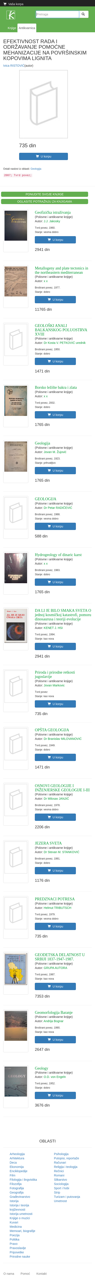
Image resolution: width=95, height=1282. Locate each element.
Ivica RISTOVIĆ (14, 65)
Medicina (16, 1226)
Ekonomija (17, 1167)
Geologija (36, 168)
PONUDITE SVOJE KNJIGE (45, 194)
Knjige (12, 28)
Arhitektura (17, 1158)
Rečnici (59, 1171)
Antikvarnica (27, 28)
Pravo (14, 1243)
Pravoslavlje (18, 1248)
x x (46, 281)
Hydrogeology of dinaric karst (58, 555)
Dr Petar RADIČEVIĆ (58, 507)
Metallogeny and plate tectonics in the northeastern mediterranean (61, 270)
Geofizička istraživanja (52, 212)
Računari (60, 1162)
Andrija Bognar (54, 1021)
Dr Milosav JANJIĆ (56, 798)
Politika (14, 1239)
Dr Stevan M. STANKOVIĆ (61, 852)
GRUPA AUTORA (55, 968)
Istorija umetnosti (21, 1214)
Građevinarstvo (20, 1196)
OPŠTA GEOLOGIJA (52, 730)
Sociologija (61, 1184)
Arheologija (17, 1154)
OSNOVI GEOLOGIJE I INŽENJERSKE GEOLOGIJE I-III (62, 788)
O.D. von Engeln (55, 1077)
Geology (41, 1068)
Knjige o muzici (20, 1218)
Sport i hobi (61, 1188)
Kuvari (14, 1222)
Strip (57, 1192)
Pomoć (25, 1273)
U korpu (43, 156)
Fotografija (17, 1188)
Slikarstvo (60, 1179)
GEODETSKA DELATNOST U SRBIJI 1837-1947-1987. (60, 957)
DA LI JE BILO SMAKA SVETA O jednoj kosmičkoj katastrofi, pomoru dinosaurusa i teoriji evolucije (63, 614)
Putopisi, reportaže (66, 1158)
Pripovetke (17, 1252)
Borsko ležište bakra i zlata (56, 387)
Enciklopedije (19, 1171)
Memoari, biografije (22, 1231)
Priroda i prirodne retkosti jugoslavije (55, 674)
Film (12, 1175)
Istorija (14, 1201)
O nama (8, 1273)
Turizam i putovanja (67, 1196)
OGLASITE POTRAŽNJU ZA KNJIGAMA (44, 201)
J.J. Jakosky (52, 221)
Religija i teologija (65, 1167)
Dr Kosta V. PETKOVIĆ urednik (65, 342)
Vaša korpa (13, 4)
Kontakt (41, 1273)
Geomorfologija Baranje (53, 1012)
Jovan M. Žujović (55, 452)
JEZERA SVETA (48, 843)
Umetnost (60, 1201)
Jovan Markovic (54, 685)
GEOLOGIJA (45, 499)
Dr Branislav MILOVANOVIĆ (63, 738)
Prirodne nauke (20, 1256)
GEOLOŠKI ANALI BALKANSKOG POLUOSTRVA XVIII (61, 330)
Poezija (15, 1235)
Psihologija (61, 1154)
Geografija (17, 1192)
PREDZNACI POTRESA (55, 899)
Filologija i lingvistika (23, 1179)
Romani (59, 1175)
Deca (13, 1162)
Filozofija (15, 1184)
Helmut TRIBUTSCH (57, 908)
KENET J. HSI (53, 628)
